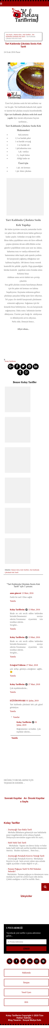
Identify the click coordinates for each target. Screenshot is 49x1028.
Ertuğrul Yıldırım (18, 665)
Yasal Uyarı (26, 992)
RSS (26, 1002)
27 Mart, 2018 (32, 665)
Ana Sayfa (9, 35)
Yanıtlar (16, 717)
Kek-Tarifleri (27, 35)
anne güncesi (15, 593)
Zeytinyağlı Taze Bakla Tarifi (20, 830)
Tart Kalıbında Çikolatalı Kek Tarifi (20, 35)
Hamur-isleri (18, 35)
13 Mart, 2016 (27, 593)
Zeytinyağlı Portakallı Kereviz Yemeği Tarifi (26, 856)
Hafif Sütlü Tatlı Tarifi (17, 843)
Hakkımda (26, 973)
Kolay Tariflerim (17, 609)
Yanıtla (13, 601)
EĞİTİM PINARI (17, 701)
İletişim (26, 982)
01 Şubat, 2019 (32, 701)
